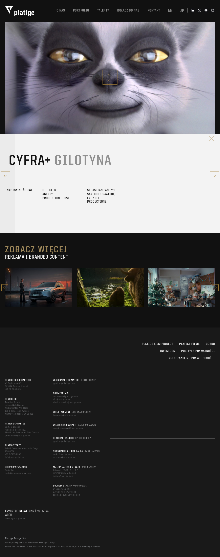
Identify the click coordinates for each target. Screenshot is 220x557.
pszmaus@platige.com (64, 457)
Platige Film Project (157, 344)
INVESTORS (167, 351)
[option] (38, 287)
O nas (61, 10)
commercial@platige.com (66, 396)
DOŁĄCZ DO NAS (128, 10)
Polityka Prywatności (198, 351)
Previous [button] (4, 287)
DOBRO (210, 344)
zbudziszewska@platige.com (67, 402)
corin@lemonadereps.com (18, 473)
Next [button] (215, 287)
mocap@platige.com (63, 476)
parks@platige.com (62, 454)
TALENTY (103, 10)
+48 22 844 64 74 (13, 389)
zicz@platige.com (62, 399)
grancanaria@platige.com (18, 436)
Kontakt (154, 10)
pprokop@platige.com (64, 383)
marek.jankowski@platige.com (68, 428)
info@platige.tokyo (14, 457)
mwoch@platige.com (15, 518)
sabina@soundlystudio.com (67, 495)
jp (182, 11)
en (170, 11)
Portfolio (81, 10)
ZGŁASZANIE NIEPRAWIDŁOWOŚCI (192, 358)
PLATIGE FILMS (189, 344)
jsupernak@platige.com (65, 415)
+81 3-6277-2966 (13, 454)
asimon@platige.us (14, 405)
